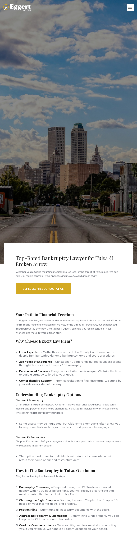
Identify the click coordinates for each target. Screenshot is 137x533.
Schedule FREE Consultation (43, 288)
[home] (17, 7)
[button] (130, 7)
